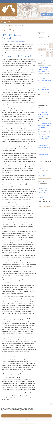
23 (47, 52)
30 (47, 55)
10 (50, 47)
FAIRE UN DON (47, 14)
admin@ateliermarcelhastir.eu (45, 206)
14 (41, 49)
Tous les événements (44, 176)
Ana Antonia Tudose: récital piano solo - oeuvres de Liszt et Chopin (44, 147)
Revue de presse (9, 25)
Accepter (27, 416)
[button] (51, 404)
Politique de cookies (21, 423)
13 (39, 49)
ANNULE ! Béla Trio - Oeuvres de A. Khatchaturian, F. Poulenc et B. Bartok (44, 166)
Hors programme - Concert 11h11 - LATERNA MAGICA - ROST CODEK (44, 89)
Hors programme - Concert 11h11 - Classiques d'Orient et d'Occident (44, 136)
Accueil (3, 25)
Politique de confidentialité (30, 423)
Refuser (26, 419)
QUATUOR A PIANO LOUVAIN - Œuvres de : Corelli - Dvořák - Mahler (43, 69)
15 (44, 49)
